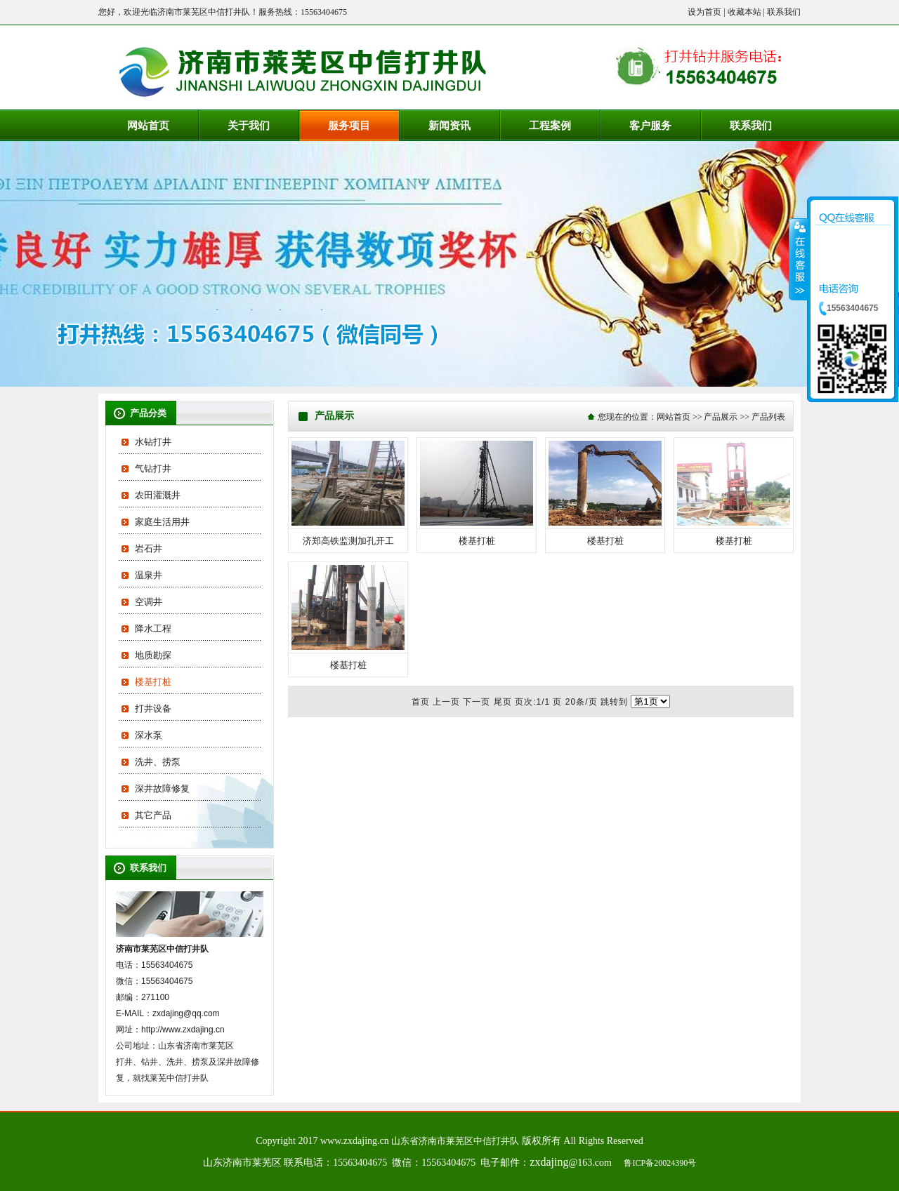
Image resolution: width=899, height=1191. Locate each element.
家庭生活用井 (162, 522)
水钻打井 (153, 442)
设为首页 (704, 12)
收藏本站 (744, 12)
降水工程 (153, 628)
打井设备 (153, 708)
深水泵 (148, 735)
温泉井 (148, 575)
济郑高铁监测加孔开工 (348, 540)
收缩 (798, 259)
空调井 (148, 602)
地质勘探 (153, 655)
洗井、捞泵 (158, 762)
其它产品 (153, 815)
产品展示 (720, 417)
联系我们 (784, 12)
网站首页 (673, 417)
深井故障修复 (162, 788)
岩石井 (148, 548)
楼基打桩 (153, 682)
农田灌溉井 (158, 495)
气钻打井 (153, 468)
